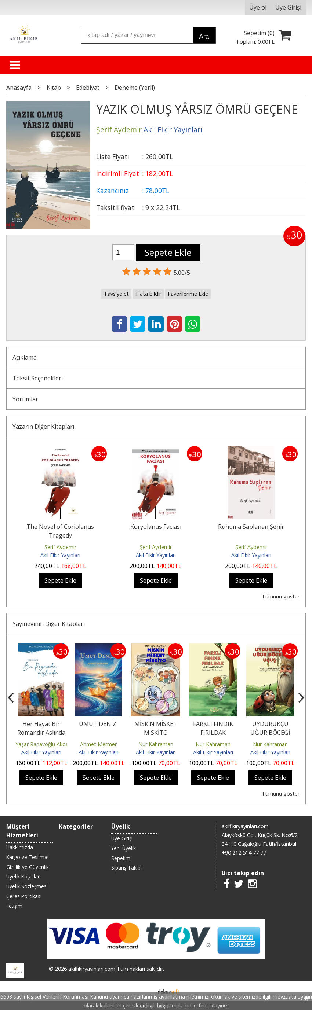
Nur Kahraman (155, 744)
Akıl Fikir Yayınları (60, 555)
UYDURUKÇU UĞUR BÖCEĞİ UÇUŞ (270, 732)
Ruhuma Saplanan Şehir (251, 527)
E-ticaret (144, 991)
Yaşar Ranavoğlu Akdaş (43, 744)
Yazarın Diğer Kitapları (43, 427)
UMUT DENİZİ (98, 724)
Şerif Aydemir (60, 546)
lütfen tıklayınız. (211, 1005)
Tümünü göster (281, 596)
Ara (204, 36)
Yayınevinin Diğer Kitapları (48, 624)
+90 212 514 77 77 (244, 852)
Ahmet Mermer (98, 744)
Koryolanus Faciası (155, 527)
